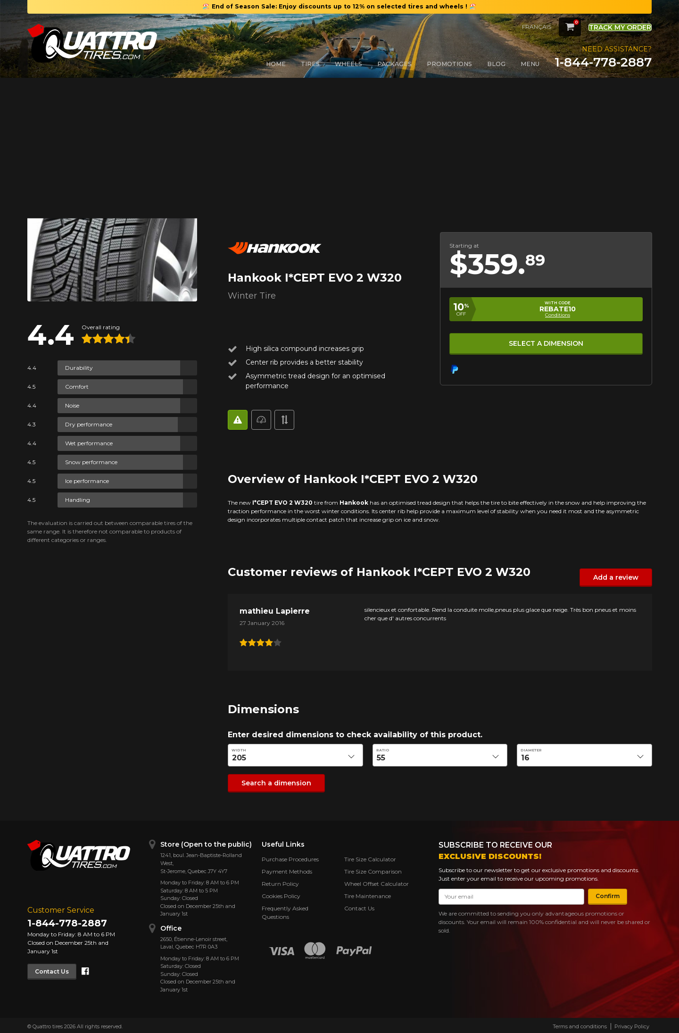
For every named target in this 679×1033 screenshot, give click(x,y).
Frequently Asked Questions (285, 910)
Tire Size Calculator (370, 857)
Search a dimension (270, 781)
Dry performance (88, 424)
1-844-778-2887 (603, 62)
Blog (496, 63)
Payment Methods (287, 869)
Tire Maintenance (367, 894)
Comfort (77, 386)
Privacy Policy (631, 1024)
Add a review (620, 577)
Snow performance (91, 462)
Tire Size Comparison (373, 869)
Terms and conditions (580, 1024)
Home (276, 63)
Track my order (612, 26)
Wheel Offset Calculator (376, 881)
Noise (72, 405)
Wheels (348, 63)
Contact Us (56, 968)
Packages (394, 63)
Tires (310, 63)
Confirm (603, 894)
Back (40, 107)
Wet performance (89, 443)
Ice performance (87, 480)
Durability (79, 367)
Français (521, 26)
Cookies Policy (281, 894)
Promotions (449, 63)
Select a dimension (546, 341)
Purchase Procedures (290, 857)
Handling (77, 499)
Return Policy (280, 881)
